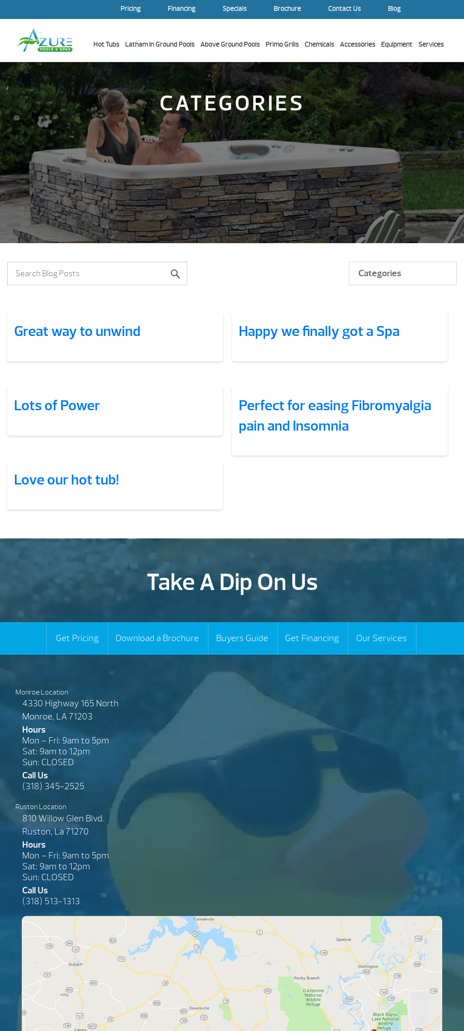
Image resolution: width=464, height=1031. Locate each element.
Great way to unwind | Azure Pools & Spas (45, 40)
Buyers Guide (242, 638)
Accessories (357, 44)
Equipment (396, 44)
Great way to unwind (77, 331)
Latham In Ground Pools (159, 44)
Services (431, 44)
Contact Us (344, 9)
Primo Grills (282, 44)
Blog (394, 9)
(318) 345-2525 (53, 786)
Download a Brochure (157, 638)
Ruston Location (40, 806)
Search (437, 9)
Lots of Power (57, 405)
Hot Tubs (106, 44)
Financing (181, 9)
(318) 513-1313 (51, 901)
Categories (379, 273)
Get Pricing (77, 638)
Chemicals (319, 44)
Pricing (130, 9)
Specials (234, 9)
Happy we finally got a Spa (319, 331)
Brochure (287, 9)
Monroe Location (41, 692)
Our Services (381, 638)
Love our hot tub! (66, 479)
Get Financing (312, 638)
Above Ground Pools (230, 44)
